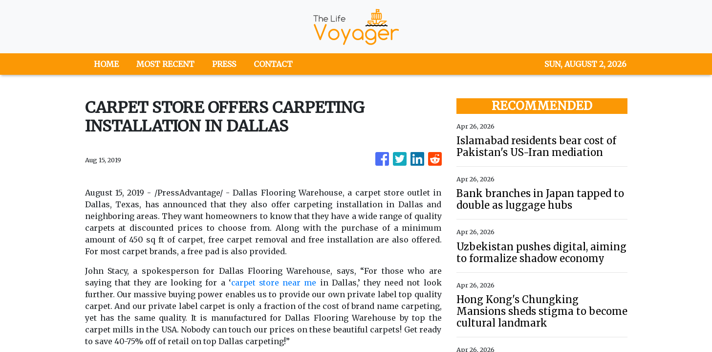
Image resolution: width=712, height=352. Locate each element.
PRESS (224, 64)
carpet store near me (273, 282)
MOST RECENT (165, 64)
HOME (106, 64)
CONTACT (273, 64)
